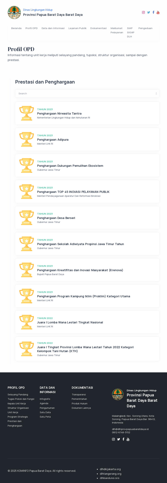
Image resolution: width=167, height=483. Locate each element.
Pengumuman (47, 407)
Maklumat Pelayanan (117, 30)
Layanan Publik (77, 28)
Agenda (44, 403)
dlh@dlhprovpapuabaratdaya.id (130, 429)
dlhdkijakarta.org (110, 469)
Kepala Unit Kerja (17, 403)
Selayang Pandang (18, 394)
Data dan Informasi (53, 28)
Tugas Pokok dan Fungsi (21, 398)
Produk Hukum (79, 403)
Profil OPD (31, 28)
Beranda (16, 28)
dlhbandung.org (109, 478)
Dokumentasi (98, 28)
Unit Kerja (13, 412)
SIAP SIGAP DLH (130, 32)
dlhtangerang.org (110, 473)
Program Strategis (18, 416)
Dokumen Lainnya (81, 407)
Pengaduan (145, 28)
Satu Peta (45, 416)
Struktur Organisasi (18, 407)
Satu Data (45, 412)
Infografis (45, 398)
